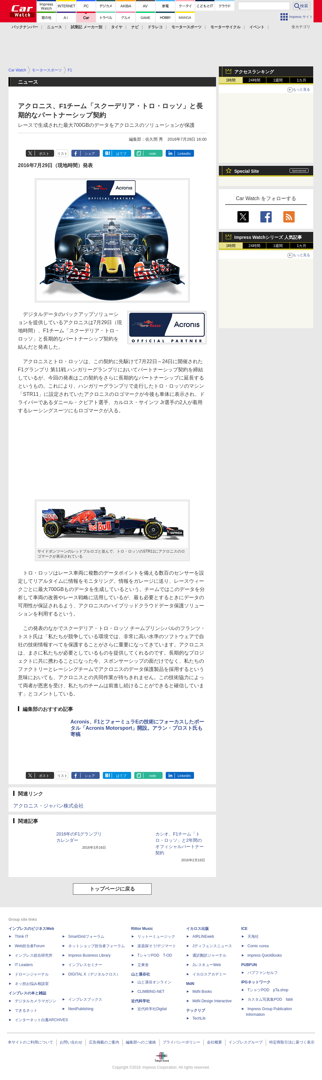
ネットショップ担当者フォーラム (96, 946)
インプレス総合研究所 (34, 955)
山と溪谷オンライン (154, 982)
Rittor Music (142, 928)
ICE (244, 928)
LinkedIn (184, 153)
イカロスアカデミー (209, 974)
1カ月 (302, 80)
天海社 (253, 936)
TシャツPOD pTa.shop (267, 990)
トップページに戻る (112, 889)
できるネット (26, 1010)
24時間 (254, 80)
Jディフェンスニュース (212, 946)
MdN (190, 984)
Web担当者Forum (30, 946)
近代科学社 (140, 1001)
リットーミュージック (156, 936)
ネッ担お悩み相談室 (32, 984)
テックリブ (195, 1010)
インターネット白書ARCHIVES (41, 1020)
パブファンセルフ (262, 972)
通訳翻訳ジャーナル (209, 955)
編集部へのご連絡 (141, 1042)
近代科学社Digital (152, 1009)
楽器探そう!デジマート (156, 946)
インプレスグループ (246, 1042)
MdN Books (202, 991)
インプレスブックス (85, 999)
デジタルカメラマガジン (35, 1001)
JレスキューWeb (206, 965)
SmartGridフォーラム (86, 936)
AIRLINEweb (203, 936)
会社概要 (214, 1042)
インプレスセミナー (85, 965)
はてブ (121, 153)
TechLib (198, 1018)
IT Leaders (24, 965)
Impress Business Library (89, 955)
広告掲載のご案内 (104, 1042)
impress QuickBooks (264, 955)
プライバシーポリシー (181, 1042)
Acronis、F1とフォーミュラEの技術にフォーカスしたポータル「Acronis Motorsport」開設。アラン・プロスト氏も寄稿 (137, 728)
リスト (62, 153)
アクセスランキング (254, 71)
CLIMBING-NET (150, 991)
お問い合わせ (71, 1042)
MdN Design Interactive (212, 1001)
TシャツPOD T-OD (154, 955)
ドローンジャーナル (32, 974)
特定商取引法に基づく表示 (291, 1042)
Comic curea (258, 946)
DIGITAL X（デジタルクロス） (94, 974)
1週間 (278, 80)
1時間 (231, 80)
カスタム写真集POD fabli (270, 999)
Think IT (21, 936)
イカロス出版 (197, 928)
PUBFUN (249, 965)
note (152, 153)
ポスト (44, 153)
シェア (90, 153)
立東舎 (143, 965)
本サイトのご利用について (30, 1042)
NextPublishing (80, 1009)
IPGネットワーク (255, 982)
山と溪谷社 (140, 974)
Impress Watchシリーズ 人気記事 (268, 237)
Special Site (246, 171)
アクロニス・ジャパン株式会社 (48, 805)
